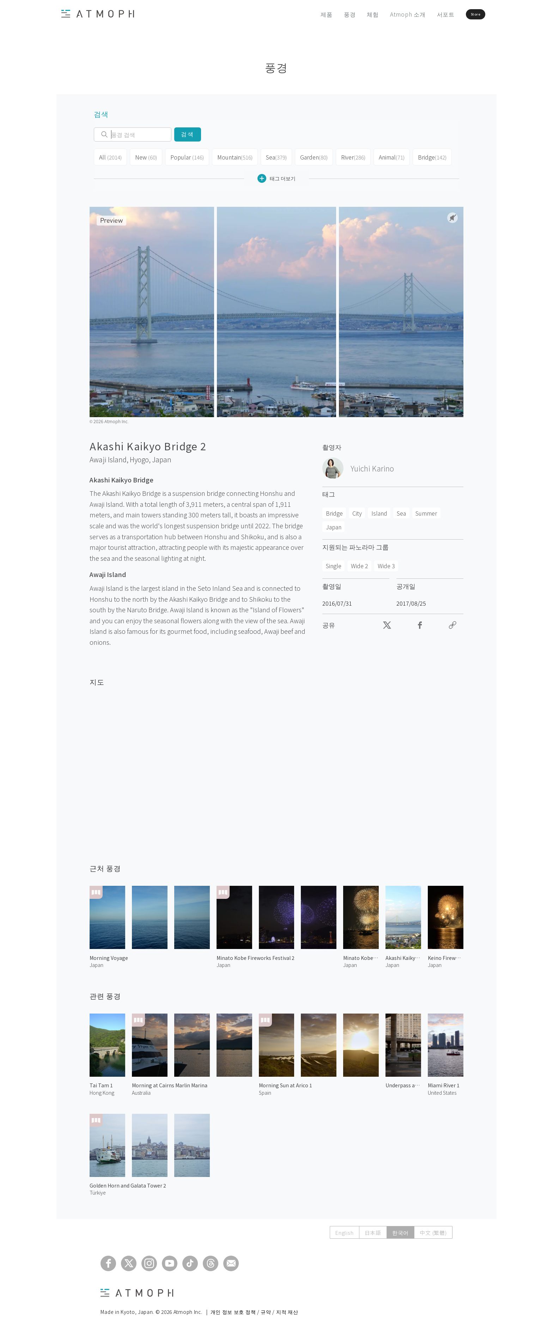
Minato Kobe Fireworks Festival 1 (361, 955)
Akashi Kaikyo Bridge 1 (403, 955)
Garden (309, 156)
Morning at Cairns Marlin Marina (169, 1082)
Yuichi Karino (372, 465)
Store (462, 14)
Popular (184, 156)
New (144, 156)
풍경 (328, 14)
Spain (265, 1089)
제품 (305, 14)
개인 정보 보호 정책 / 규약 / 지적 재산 (254, 1308)
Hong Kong (102, 1089)
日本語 (371, 1229)
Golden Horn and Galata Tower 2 (128, 1182)
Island (379, 510)
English (342, 1229)
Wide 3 (386, 563)
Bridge (427, 156)
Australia (141, 1089)
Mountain (230, 156)
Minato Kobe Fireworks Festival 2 (255, 955)
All (110, 156)
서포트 (424, 14)
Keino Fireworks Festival (445, 955)
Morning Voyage (109, 955)
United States (442, 1089)
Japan (161, 457)
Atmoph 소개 (386, 14)
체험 (352, 14)
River (348, 156)
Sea (271, 156)
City (357, 510)
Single (333, 563)
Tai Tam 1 (101, 1082)
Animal (387, 156)
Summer (426, 510)
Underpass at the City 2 (403, 1082)
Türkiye (98, 1189)
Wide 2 (359, 563)
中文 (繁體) (432, 1229)
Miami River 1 (444, 1082)
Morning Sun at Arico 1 (285, 1082)
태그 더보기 (276, 175)
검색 (187, 134)
